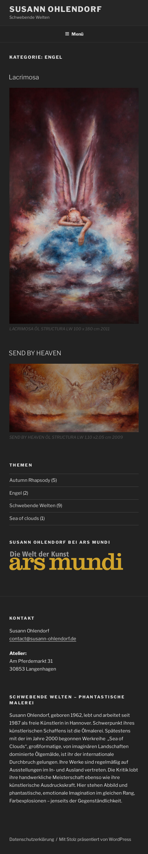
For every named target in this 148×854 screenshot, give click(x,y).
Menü (74, 34)
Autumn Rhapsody (29, 480)
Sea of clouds (24, 518)
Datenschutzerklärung (31, 839)
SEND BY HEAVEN (35, 353)
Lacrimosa (24, 77)
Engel (15, 493)
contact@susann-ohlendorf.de (42, 639)
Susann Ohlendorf (55, 9)
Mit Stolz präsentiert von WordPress (95, 839)
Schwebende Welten (32, 505)
